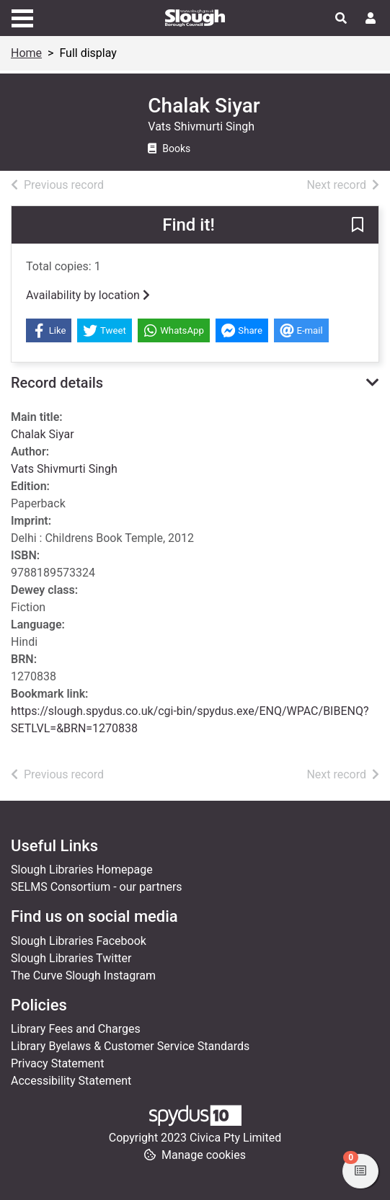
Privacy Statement (57, 1063)
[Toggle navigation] (22, 16)
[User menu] (370, 19)
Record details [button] (57, 382)
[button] (357, 225)
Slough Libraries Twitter (71, 958)
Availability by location (88, 295)
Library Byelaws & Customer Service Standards (130, 1046)
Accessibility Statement (71, 1081)
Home (26, 53)
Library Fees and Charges (76, 1029)
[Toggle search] (341, 19)
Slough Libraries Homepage (82, 869)
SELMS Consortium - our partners (96, 887)
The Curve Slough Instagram (83, 975)
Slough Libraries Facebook (78, 941)
